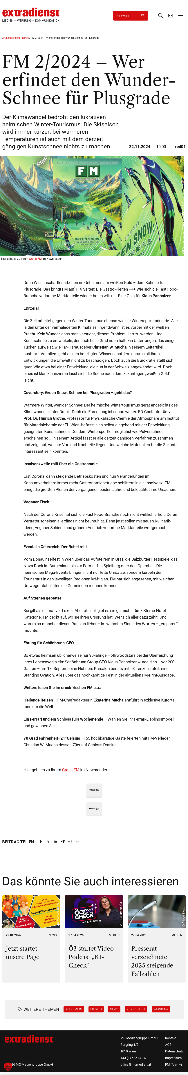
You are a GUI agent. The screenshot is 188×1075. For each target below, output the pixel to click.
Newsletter (127, 17)
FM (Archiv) (173, 1067)
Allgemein (73, 1012)
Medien (114, 938)
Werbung (161, 1012)
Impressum (173, 1061)
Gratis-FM (35, 261)
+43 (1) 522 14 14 (133, 1061)
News (25, 40)
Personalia (136, 1012)
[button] (8, 1067)
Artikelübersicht (11, 40)
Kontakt (170, 1041)
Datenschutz (174, 1054)
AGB (168, 1047)
